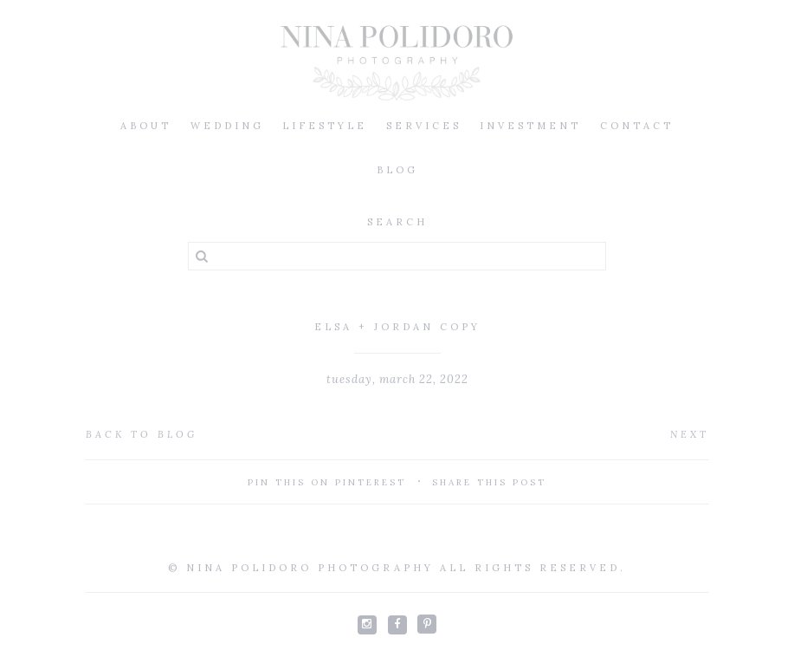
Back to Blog (141, 434)
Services (424, 126)
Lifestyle (324, 126)
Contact (637, 126)
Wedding (227, 126)
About (145, 126)
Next (689, 434)
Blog (397, 170)
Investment (530, 126)
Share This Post (489, 482)
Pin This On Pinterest (327, 482)
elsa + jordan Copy (397, 327)
